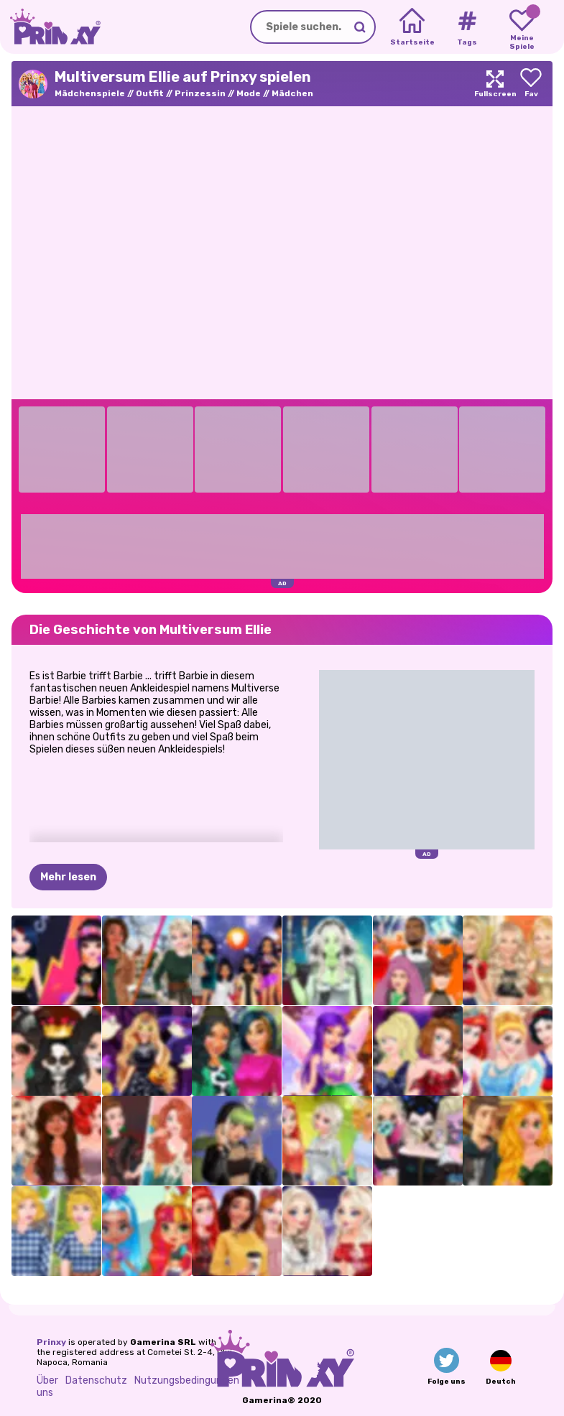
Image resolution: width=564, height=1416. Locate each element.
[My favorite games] (522, 27)
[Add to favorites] (531, 83)
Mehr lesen (68, 877)
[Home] (412, 27)
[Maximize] (495, 83)
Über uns (47, 1386)
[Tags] (467, 27)
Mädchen (292, 93)
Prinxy (51, 1342)
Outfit (150, 93)
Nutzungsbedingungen (186, 1380)
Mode (248, 93)
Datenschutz (96, 1380)
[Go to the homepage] (50, 27)
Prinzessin (200, 93)
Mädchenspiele (90, 93)
